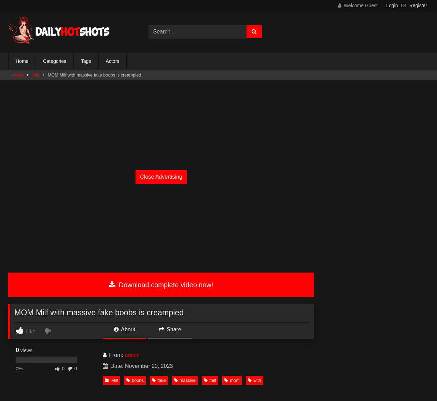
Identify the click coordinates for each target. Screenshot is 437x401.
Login (392, 5)
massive (185, 380)
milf (210, 380)
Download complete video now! (161, 285)
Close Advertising (161, 177)
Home (22, 61)
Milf (35, 75)
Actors (112, 61)
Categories (54, 61)
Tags (86, 61)
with (254, 380)
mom (231, 380)
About (124, 329)
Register (418, 5)
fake (159, 380)
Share (170, 329)
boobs (135, 380)
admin (132, 355)
